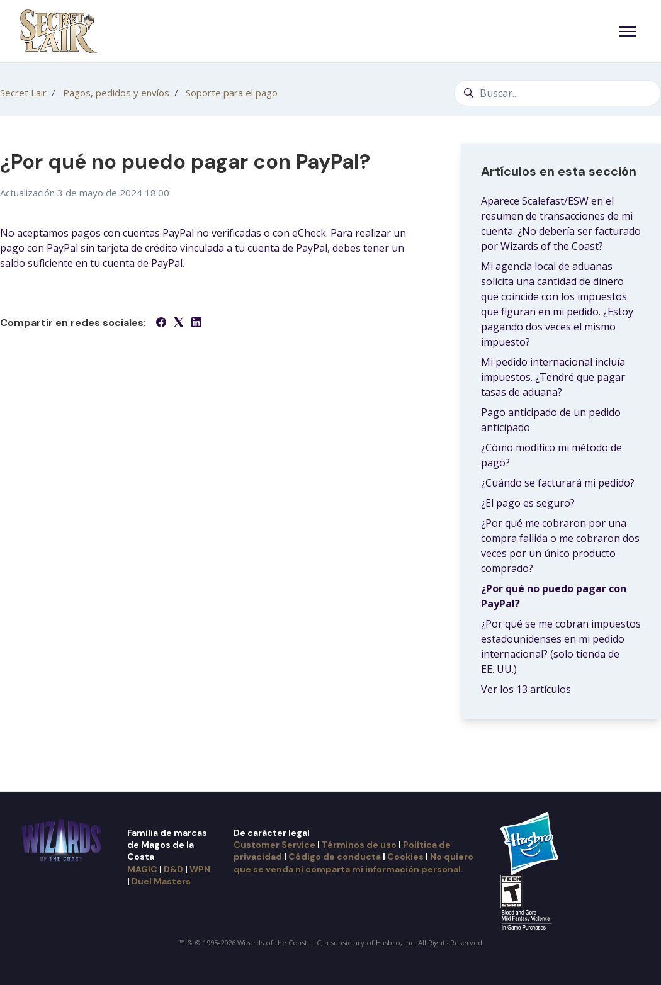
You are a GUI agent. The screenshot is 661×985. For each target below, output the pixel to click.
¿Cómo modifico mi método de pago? (551, 455)
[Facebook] (161, 323)
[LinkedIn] (196, 323)
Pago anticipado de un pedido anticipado (551, 419)
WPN (199, 869)
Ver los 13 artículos (526, 689)
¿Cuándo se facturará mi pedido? (558, 483)
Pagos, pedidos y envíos (116, 92)
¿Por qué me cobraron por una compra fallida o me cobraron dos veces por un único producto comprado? (560, 545)
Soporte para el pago (232, 92)
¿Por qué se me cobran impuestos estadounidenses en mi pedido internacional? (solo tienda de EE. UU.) (561, 646)
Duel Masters (161, 881)
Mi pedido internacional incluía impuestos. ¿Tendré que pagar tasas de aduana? (553, 377)
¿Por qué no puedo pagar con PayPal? (553, 596)
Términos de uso (359, 844)
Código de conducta (334, 856)
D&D (173, 869)
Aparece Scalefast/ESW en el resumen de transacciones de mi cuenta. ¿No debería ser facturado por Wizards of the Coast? (561, 223)
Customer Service (274, 844)
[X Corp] (179, 323)
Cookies (405, 856)
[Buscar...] (557, 93)
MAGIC (142, 869)
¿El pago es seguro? (528, 503)
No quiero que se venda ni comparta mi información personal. (353, 862)
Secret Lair (23, 92)
